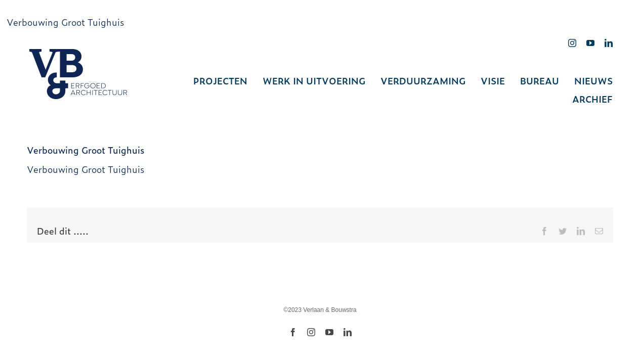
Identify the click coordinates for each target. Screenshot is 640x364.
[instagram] (572, 43)
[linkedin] (609, 43)
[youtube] (590, 43)
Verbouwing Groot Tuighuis (65, 22)
